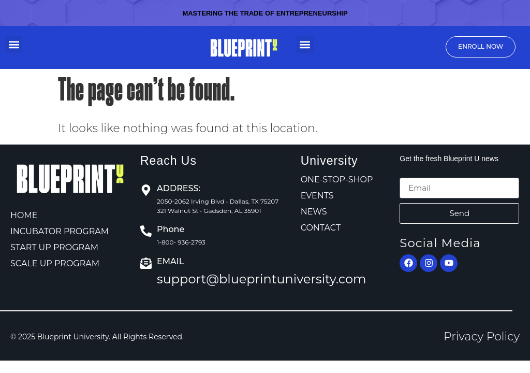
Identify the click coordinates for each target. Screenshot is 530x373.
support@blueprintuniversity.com (261, 278)
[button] (13, 44)
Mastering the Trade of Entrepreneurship (264, 13)
